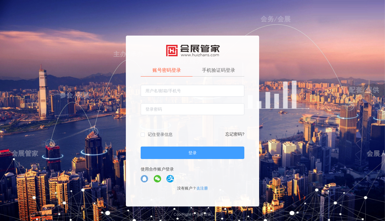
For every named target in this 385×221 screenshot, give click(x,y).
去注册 (202, 188)
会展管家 (203, 214)
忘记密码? (234, 134)
